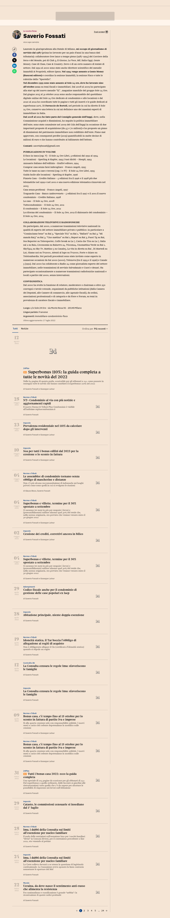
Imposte (27, 423)
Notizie (24, 328)
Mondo (26, 883)
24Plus (26, 368)
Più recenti (100, 328)
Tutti (15, 328)
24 (102, 910)
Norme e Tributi (30, 397)
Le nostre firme (30, 31)
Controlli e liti (29, 663)
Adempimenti (29, 587)
